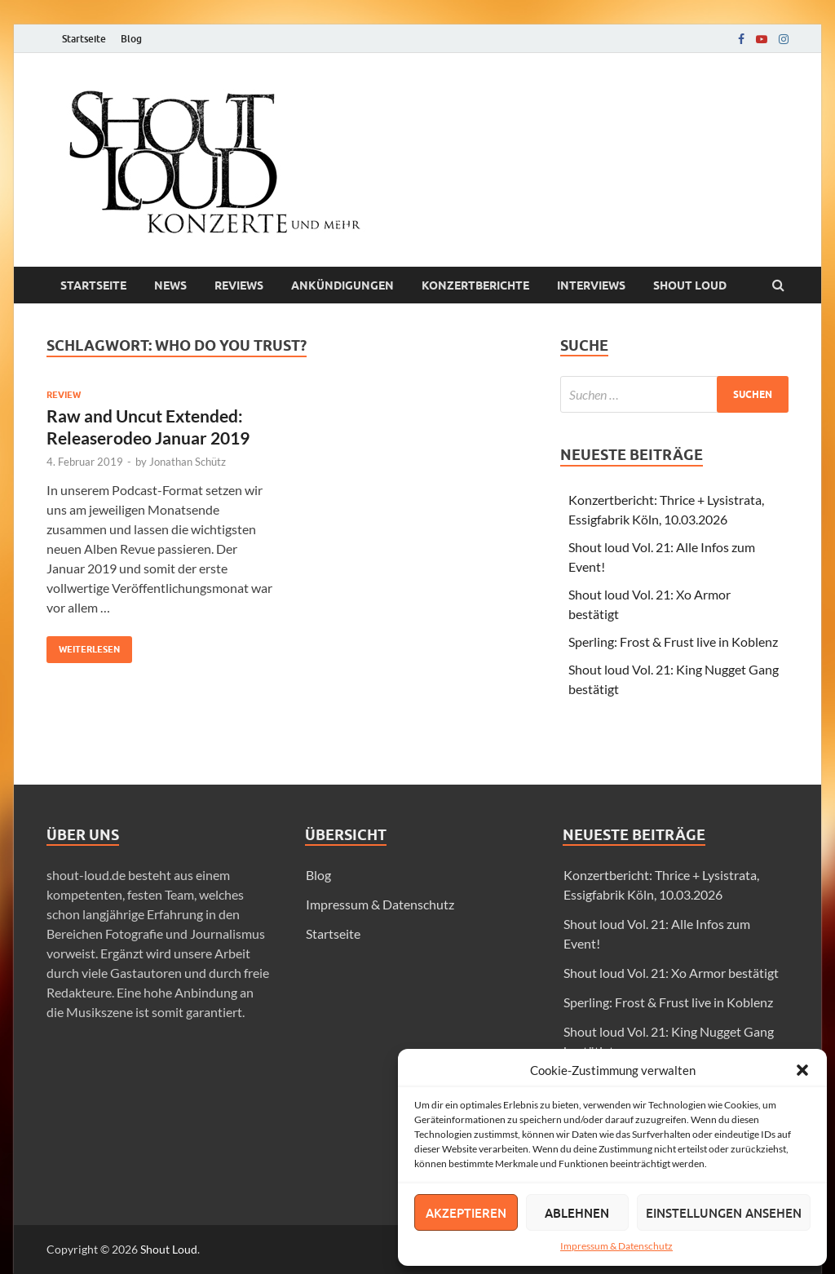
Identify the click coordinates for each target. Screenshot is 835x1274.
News (170, 285)
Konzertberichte (475, 285)
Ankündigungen (342, 285)
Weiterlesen (83, 645)
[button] (802, 1070)
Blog (131, 39)
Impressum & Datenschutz (616, 1246)
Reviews (238, 285)
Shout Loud (168, 1249)
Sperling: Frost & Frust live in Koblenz (673, 641)
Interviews (591, 285)
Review (63, 394)
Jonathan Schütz (187, 461)
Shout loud (690, 285)
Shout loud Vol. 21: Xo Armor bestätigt (671, 972)
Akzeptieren (466, 1212)
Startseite (84, 39)
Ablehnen (577, 1212)
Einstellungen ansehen (724, 1212)
